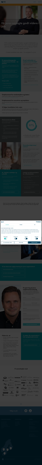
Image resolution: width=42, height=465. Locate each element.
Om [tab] (34, 224)
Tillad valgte (21, 242)
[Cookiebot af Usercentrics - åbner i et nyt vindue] (37, 222)
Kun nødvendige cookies (7, 242)
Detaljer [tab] (21, 224)
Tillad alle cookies (34, 242)
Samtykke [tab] (7, 224)
